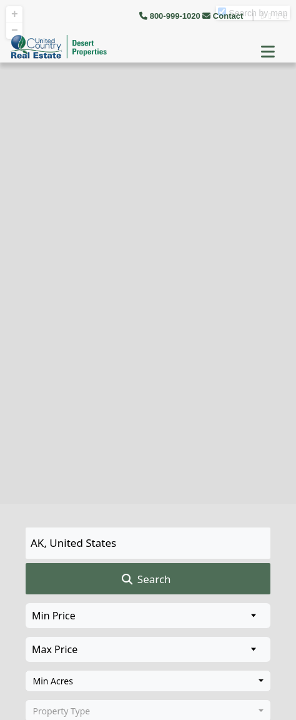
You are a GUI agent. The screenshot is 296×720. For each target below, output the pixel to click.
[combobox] (148, 681)
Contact (223, 16)
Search (145, 579)
